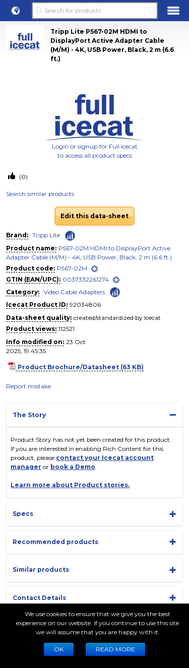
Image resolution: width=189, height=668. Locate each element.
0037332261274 (85, 279)
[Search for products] (94, 10)
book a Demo (72, 467)
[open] (94, 268)
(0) (23, 176)
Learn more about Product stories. (70, 485)
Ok (59, 649)
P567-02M (72, 268)
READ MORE (115, 649)
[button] (15, 11)
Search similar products (40, 193)
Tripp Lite (46, 235)
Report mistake (28, 386)
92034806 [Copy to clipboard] (85, 304)
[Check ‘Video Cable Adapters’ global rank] (115, 291)
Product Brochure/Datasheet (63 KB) (81, 367)
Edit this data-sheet (94, 216)
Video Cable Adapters (74, 292)
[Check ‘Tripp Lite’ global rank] (70, 236)
